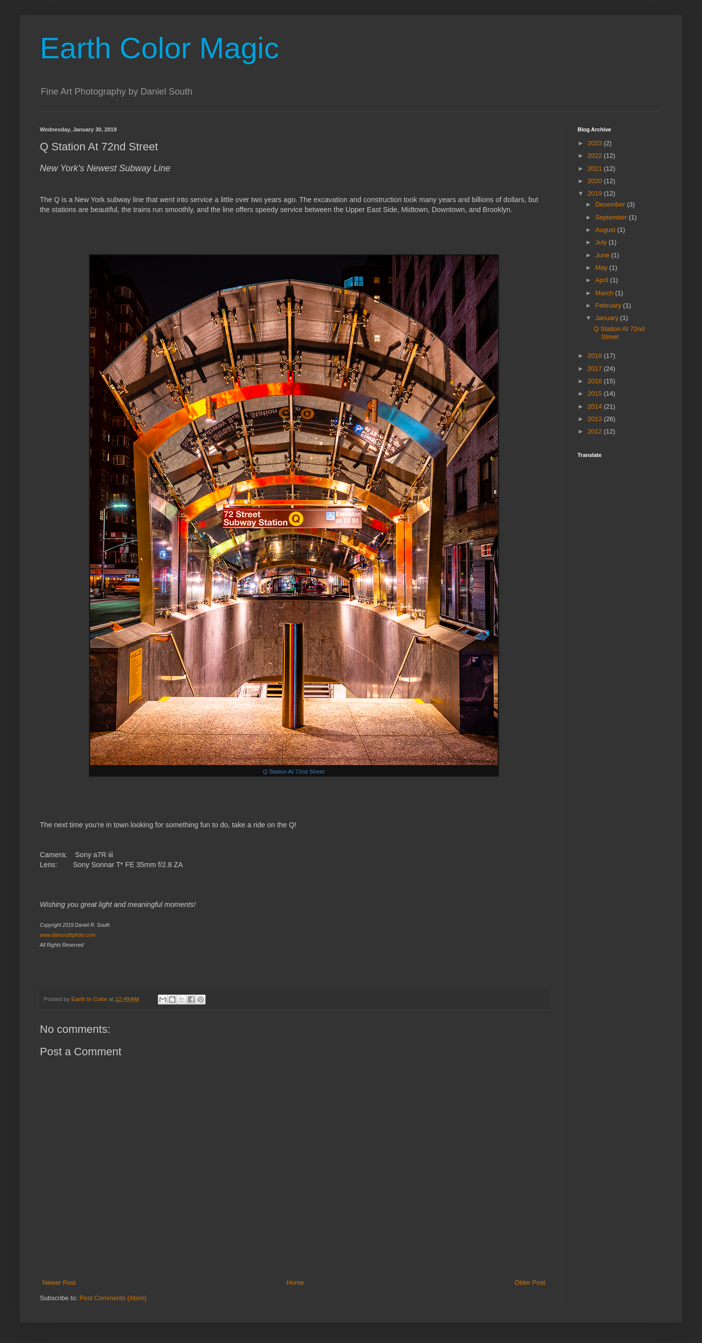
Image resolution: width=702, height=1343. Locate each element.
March (605, 293)
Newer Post (59, 1282)
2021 (595, 168)
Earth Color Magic (159, 48)
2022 (595, 155)
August (606, 229)
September (612, 217)
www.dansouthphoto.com (68, 935)
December (611, 204)
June (603, 255)
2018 (595, 355)
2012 (595, 431)
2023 (595, 143)
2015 (595, 393)
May (602, 267)
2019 (595, 193)
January (607, 318)
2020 (595, 181)
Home (295, 1282)
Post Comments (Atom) (113, 1298)
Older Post (530, 1282)
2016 (595, 381)
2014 (595, 406)
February (609, 305)
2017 (595, 368)
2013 (595, 419)
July (602, 242)
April (602, 280)
